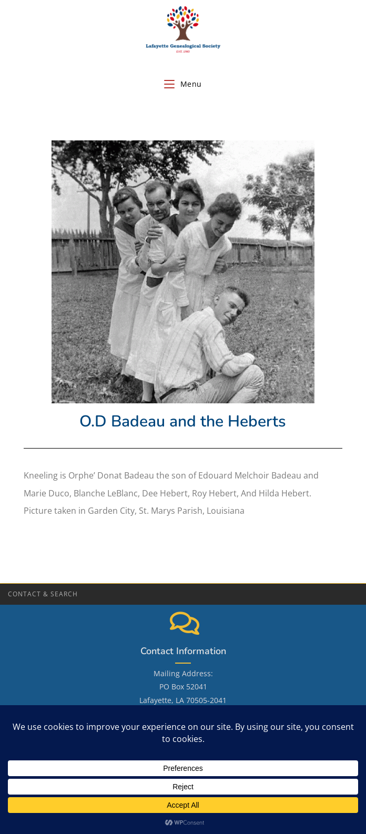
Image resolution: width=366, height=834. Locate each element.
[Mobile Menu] (183, 84)
